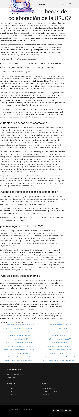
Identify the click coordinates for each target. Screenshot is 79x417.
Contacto (11, 391)
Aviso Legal (11, 395)
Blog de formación (48, 388)
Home (10, 388)
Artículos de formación (49, 391)
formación (45, 395)
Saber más (11, 378)
